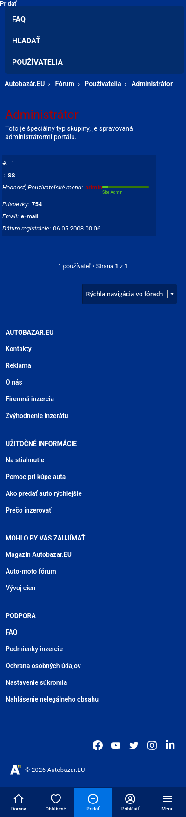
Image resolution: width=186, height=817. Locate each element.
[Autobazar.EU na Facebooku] (97, 745)
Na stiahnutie (25, 460)
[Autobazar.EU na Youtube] (115, 745)
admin (93, 187)
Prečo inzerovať (28, 510)
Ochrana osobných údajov (43, 665)
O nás (14, 382)
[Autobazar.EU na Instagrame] (152, 745)
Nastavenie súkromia (36, 682)
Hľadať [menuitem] (26, 40)
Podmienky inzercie (34, 649)
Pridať (8, 3)
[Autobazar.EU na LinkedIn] (170, 744)
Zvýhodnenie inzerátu (37, 415)
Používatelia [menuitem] (37, 62)
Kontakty (19, 348)
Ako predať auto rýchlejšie (44, 493)
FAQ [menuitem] (19, 19)
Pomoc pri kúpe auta (36, 476)
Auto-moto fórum (31, 571)
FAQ (11, 632)
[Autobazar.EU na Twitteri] (134, 745)
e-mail (30, 216)
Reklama (18, 365)
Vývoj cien (20, 588)
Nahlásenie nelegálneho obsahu (52, 699)
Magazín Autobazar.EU (39, 554)
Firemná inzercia (30, 399)
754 (37, 204)
